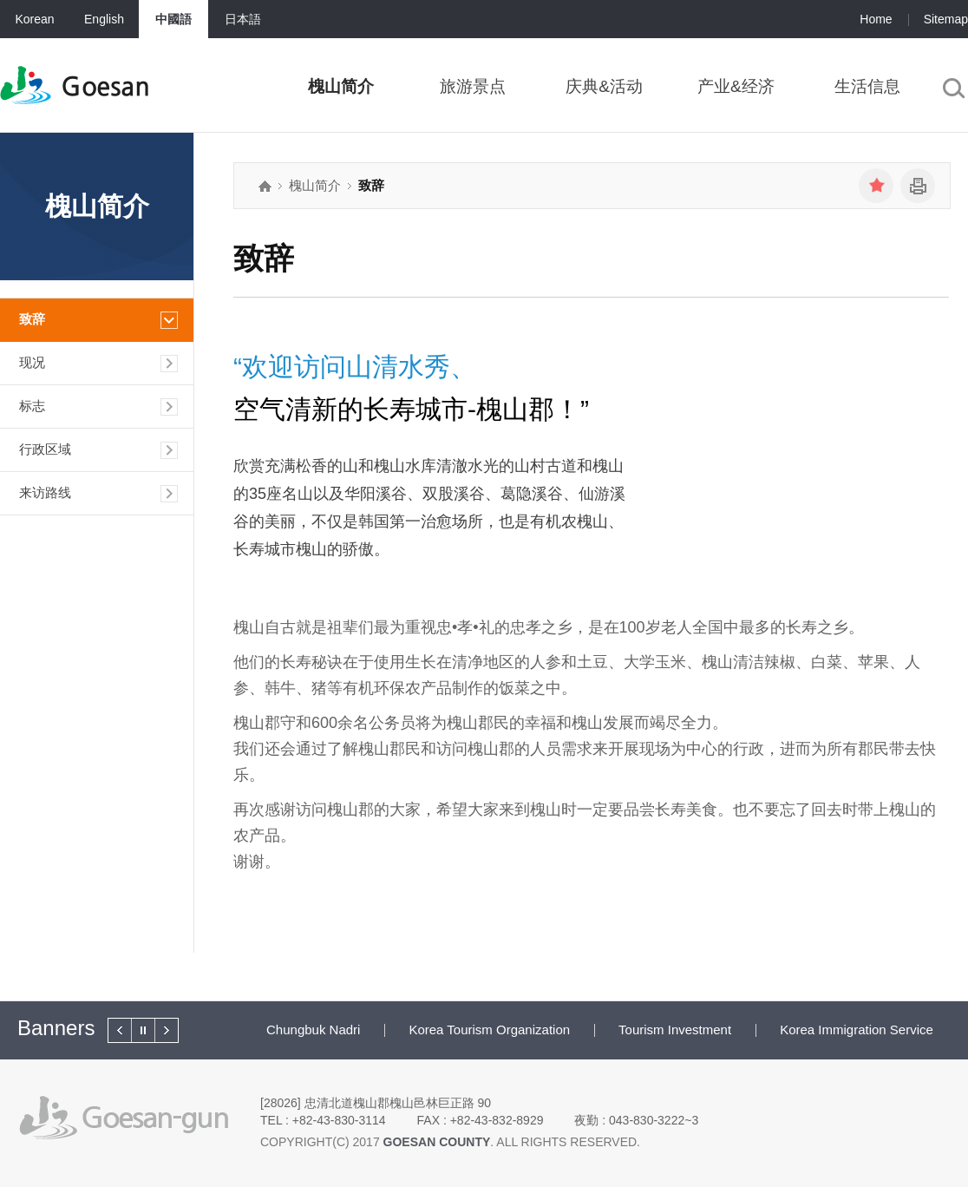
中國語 (173, 19)
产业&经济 (736, 86)
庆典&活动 (604, 86)
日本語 (243, 19)
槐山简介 (341, 86)
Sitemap (946, 19)
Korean (34, 19)
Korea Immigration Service (856, 1029)
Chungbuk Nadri (313, 1029)
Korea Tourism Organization (489, 1029)
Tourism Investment (674, 1029)
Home (876, 19)
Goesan (105, 87)
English (104, 19)
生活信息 (867, 86)
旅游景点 (473, 86)
